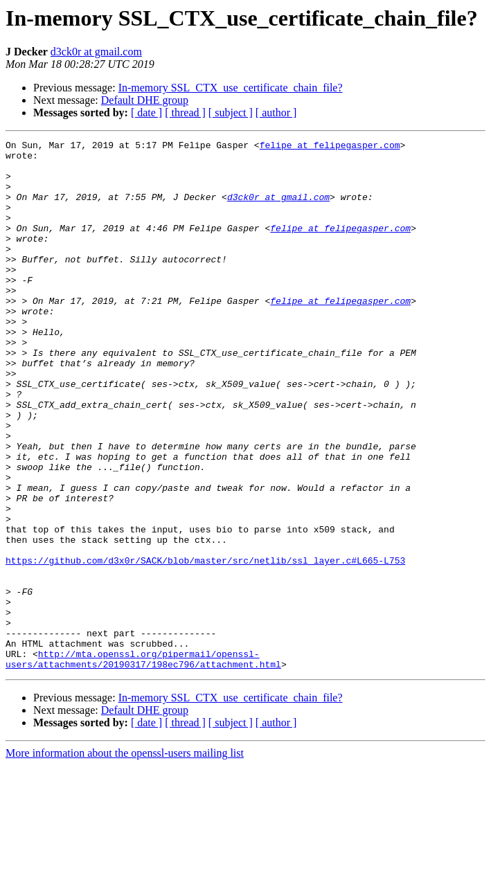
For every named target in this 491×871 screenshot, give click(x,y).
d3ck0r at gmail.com (96, 51)
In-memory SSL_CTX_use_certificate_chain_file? (230, 87)
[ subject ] (230, 112)
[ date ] (146, 112)
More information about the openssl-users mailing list (125, 859)
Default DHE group (144, 100)
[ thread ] (185, 112)
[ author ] (276, 112)
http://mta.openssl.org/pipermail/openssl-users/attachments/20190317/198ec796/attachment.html (143, 763)
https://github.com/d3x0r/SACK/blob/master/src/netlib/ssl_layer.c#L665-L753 (205, 645)
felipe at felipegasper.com (330, 147)
